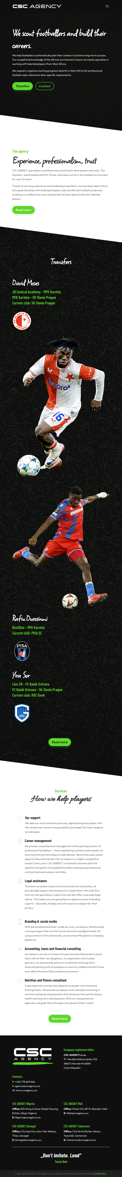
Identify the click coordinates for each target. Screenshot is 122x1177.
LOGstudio (100, 1173)
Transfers (22, 86)
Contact (45, 86)
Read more (23, 210)
